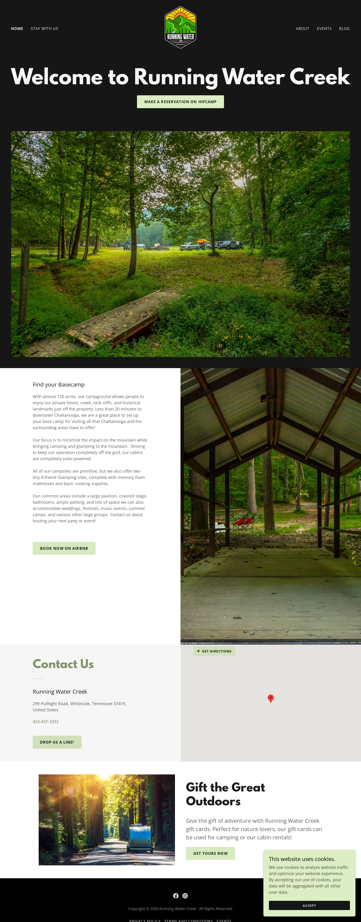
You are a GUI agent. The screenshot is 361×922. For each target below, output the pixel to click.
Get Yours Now (210, 853)
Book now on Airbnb (64, 548)
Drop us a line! (57, 742)
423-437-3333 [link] (45, 721)
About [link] (303, 28)
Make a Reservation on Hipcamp (180, 101)
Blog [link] (344, 28)
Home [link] (17, 28)
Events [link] (324, 28)
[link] (180, 28)
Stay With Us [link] (44, 28)
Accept (309, 905)
